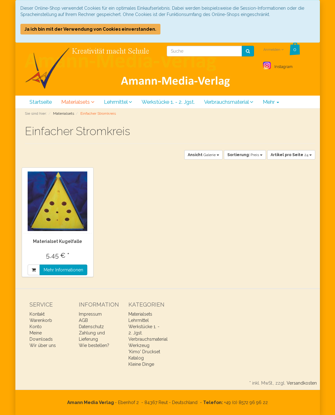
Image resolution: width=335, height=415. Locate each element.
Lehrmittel (118, 102)
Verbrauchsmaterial (228, 102)
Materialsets (78, 102)
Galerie (203, 155)
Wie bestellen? (94, 345)
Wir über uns (43, 345)
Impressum (90, 314)
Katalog (136, 357)
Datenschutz (91, 326)
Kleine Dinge (141, 364)
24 (291, 155)
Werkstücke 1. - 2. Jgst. (168, 102)
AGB (83, 320)
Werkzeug (138, 345)
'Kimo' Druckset (144, 351)
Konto (36, 326)
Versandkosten (302, 383)
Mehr (271, 102)
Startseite (41, 102)
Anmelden (273, 50)
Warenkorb (41, 320)
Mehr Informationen (63, 269)
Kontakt (37, 314)
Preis (244, 155)
